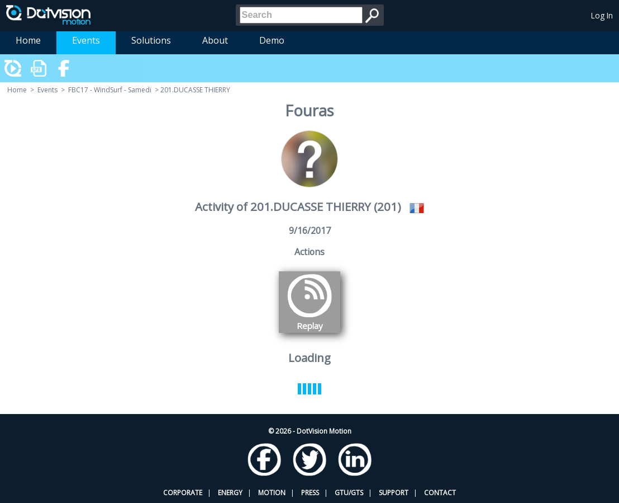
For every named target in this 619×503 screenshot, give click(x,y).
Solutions (151, 40)
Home (28, 40)
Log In (602, 15)
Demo (271, 40)
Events (86, 40)
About (215, 40)
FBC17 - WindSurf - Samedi (109, 90)
